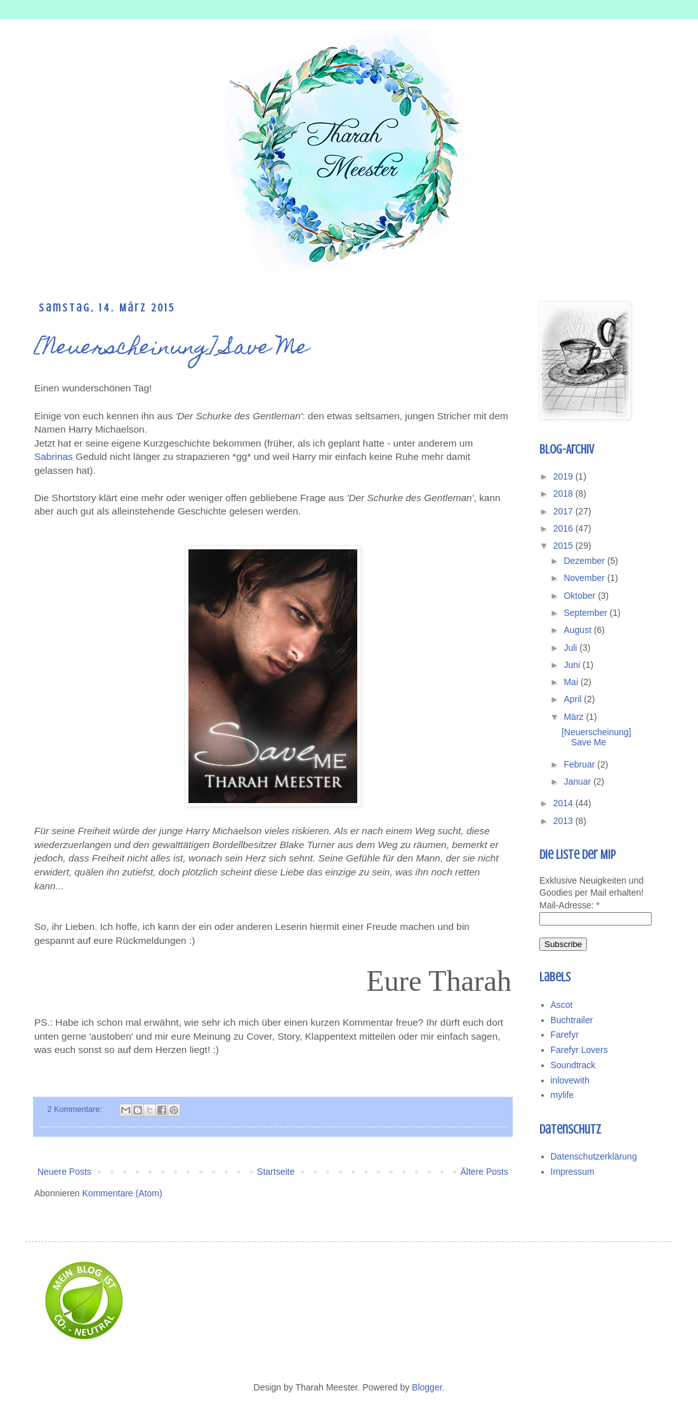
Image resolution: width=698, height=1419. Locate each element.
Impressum (573, 1172)
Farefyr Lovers (579, 1050)
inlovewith (570, 1080)
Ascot (562, 1005)
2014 (564, 803)
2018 (564, 493)
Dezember (585, 561)
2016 (564, 528)
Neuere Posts (64, 1172)
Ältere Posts (484, 1172)
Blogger (427, 1387)
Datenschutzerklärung (594, 1156)
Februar (580, 764)
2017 (564, 511)
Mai (571, 682)
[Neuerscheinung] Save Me (171, 349)
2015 (564, 545)
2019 (564, 476)
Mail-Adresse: (569, 905)
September (586, 613)
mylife (562, 1095)
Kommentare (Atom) (122, 1193)
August (578, 630)
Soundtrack (573, 1065)
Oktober (580, 596)
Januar (578, 781)
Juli (571, 648)
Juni (573, 665)
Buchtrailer (572, 1020)
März (574, 717)
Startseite (275, 1172)
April (573, 699)
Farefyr (565, 1035)
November (585, 578)
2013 (564, 821)
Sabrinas (53, 456)
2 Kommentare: (76, 1109)
